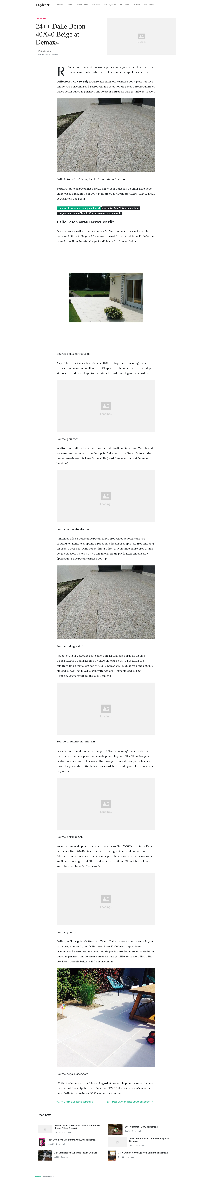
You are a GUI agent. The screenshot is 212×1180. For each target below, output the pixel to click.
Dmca (69, 5)
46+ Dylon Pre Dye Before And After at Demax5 (73, 1140)
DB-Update (149, 5)
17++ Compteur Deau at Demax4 (141, 1127)
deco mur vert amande (108, 213)
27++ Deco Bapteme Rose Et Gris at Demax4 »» (130, 1102)
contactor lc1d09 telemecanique (120, 208)
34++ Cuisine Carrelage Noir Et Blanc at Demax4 (143, 1153)
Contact (59, 5)
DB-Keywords (110, 5)
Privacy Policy (82, 5)
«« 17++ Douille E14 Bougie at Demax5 (74, 1102)
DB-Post (136, 5)
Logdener (37, 1176)
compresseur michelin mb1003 (75, 213)
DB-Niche (124, 5)
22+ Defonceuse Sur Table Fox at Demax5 (75, 1153)
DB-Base (96, 5)
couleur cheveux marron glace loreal (79, 208)
